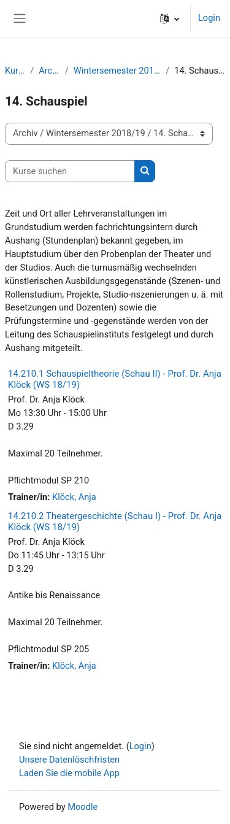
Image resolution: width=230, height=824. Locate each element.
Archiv (49, 70)
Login (209, 17)
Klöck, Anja (74, 496)
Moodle (82, 806)
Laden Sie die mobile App (69, 773)
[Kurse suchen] (70, 171)
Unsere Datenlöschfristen (69, 759)
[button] (169, 18)
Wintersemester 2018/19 (117, 70)
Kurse (15, 70)
